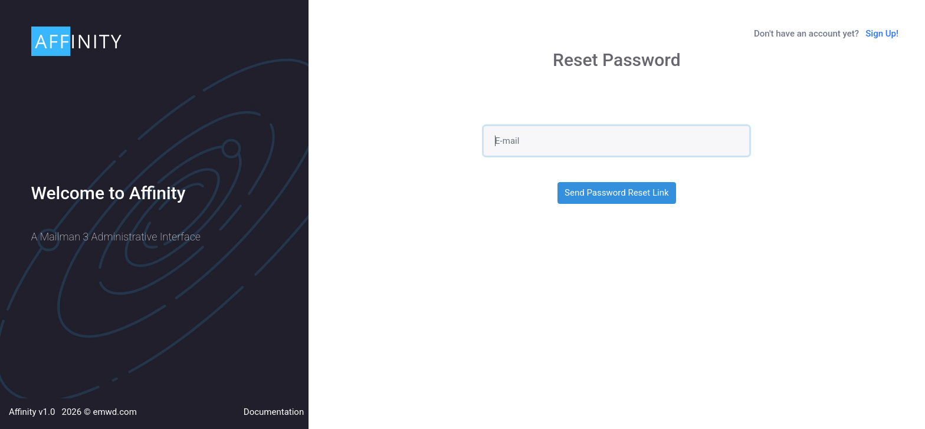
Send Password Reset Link (616, 192)
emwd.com (114, 412)
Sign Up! (881, 33)
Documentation (274, 412)
